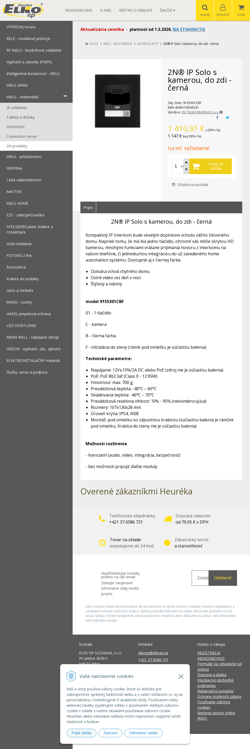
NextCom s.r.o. (218, 741)
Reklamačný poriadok (215, 691)
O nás (105, 10)
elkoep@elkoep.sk (153, 652)
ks (182, 166)
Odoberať (223, 578)
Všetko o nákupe (135, 10)
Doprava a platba (211, 674)
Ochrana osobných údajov (219, 696)
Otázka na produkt (190, 184)
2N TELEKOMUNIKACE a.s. (202, 112)
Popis (88, 207)
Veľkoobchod (78, 10)
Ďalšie (167, 10)
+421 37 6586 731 (153, 659)
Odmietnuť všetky (143, 733)
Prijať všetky (82, 733)
